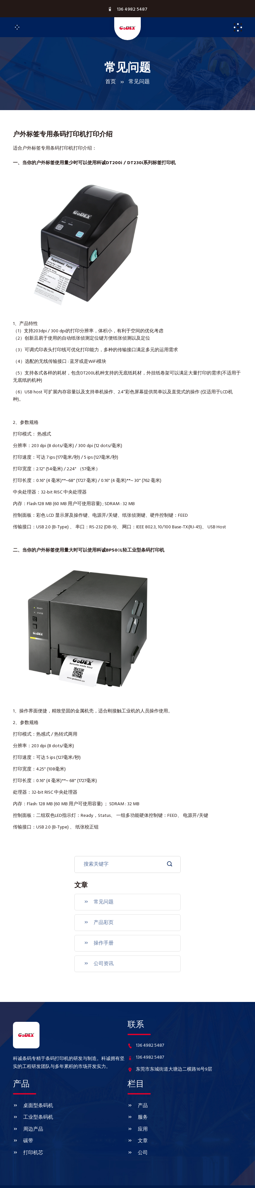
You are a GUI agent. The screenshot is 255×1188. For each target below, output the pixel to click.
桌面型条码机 (32, 1097)
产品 (137, 1097)
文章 (137, 1127)
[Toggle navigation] (17, 27)
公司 (137, 1137)
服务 (137, 1107)
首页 (110, 82)
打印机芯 (27, 1137)
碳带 (22, 1127)
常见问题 (97, 900)
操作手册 (97, 938)
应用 (137, 1117)
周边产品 (27, 1117)
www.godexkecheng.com (186, 1178)
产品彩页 (97, 919)
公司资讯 (97, 957)
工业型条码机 (32, 1107)
